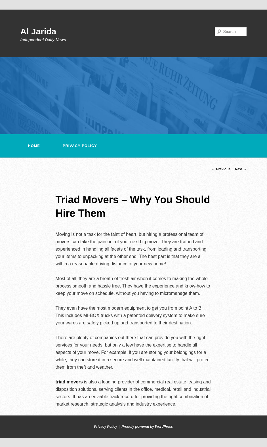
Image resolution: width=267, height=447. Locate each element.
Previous (221, 169)
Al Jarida (38, 31)
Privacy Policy (80, 146)
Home (34, 146)
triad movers (69, 381)
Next (241, 169)
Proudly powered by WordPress (147, 427)
